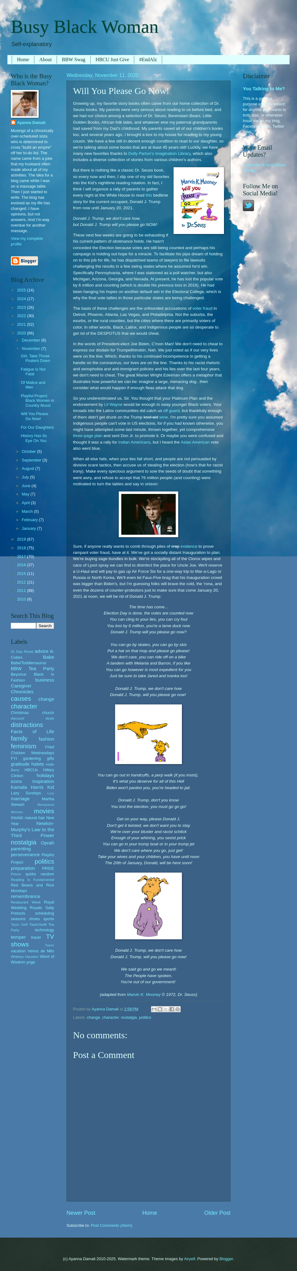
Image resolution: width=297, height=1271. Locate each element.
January (29, 528)
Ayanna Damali (31, 122)
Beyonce (18, 674)
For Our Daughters (37, 427)
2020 (22, 333)
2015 (22, 573)
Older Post (217, 1213)
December (31, 340)
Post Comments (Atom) (111, 1225)
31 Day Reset (22, 651)
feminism (23, 746)
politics (145, 1017)
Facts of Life (32, 731)
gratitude (20, 764)
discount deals (32, 718)
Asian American (195, 442)
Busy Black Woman (84, 26)
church (48, 712)
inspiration (43, 781)
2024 (22, 298)
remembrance (25, 896)
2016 (22, 565)
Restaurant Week (26, 902)
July (26, 477)
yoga (30, 962)
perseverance (25, 854)
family (19, 738)
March (28, 511)
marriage (20, 798)
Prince (16, 874)
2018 (22, 548)
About (45, 59)
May (26, 494)
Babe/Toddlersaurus (28, 663)
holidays (45, 775)
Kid (50, 787)
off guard (171, 410)
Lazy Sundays (26, 793)
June (27, 485)
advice (42, 651)
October (29, 451)
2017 (22, 556)
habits (37, 764)
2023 (22, 307)
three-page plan (87, 435)
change (93, 1017)
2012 (22, 582)
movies (44, 810)
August (28, 468)
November (31, 348)
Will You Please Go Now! (34, 416)
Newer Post (81, 1213)
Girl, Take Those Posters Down (35, 358)
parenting (21, 848)
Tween (49, 945)
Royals (36, 907)
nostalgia (129, 1017)
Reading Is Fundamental (32, 880)
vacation (18, 951)
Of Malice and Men (33, 384)
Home (23, 59)
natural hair (35, 817)
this (148, 195)
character (110, 1017)
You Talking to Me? (264, 88)
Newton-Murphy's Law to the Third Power (32, 829)
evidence (189, 546)
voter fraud (202, 308)
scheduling (44, 913)
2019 (22, 539)
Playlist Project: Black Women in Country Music (37, 400)
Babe (48, 657)
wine (163, 417)
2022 (22, 315)
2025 (22, 290)
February (30, 519)
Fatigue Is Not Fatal (33, 371)
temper (18, 937)
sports (48, 918)
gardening (32, 758)
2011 (22, 590)
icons (16, 781)
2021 (22, 324)
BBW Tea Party (32, 668)
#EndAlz (148, 59)
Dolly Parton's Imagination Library (159, 153)
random (47, 874)
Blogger (226, 1258)
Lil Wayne (113, 404)
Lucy (50, 793)
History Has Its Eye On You (34, 438)
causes (21, 698)
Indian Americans (134, 442)
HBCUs (31, 769)
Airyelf (189, 1258)
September (32, 460)
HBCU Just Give (112, 59)
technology (44, 930)
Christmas (20, 712)
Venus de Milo (41, 951)
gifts (50, 758)
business (44, 679)
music (17, 817)
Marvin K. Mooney (144, 994)
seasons (18, 918)
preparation (23, 868)
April (26, 502)
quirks (30, 874)
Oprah (47, 842)
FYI (14, 758)
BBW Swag (73, 59)
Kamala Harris (27, 787)
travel (36, 937)
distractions (27, 724)
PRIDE (48, 868)
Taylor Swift (19, 924)
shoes (34, 918)
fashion (46, 739)
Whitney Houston (24, 957)
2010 (22, 599)
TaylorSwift (38, 924)
